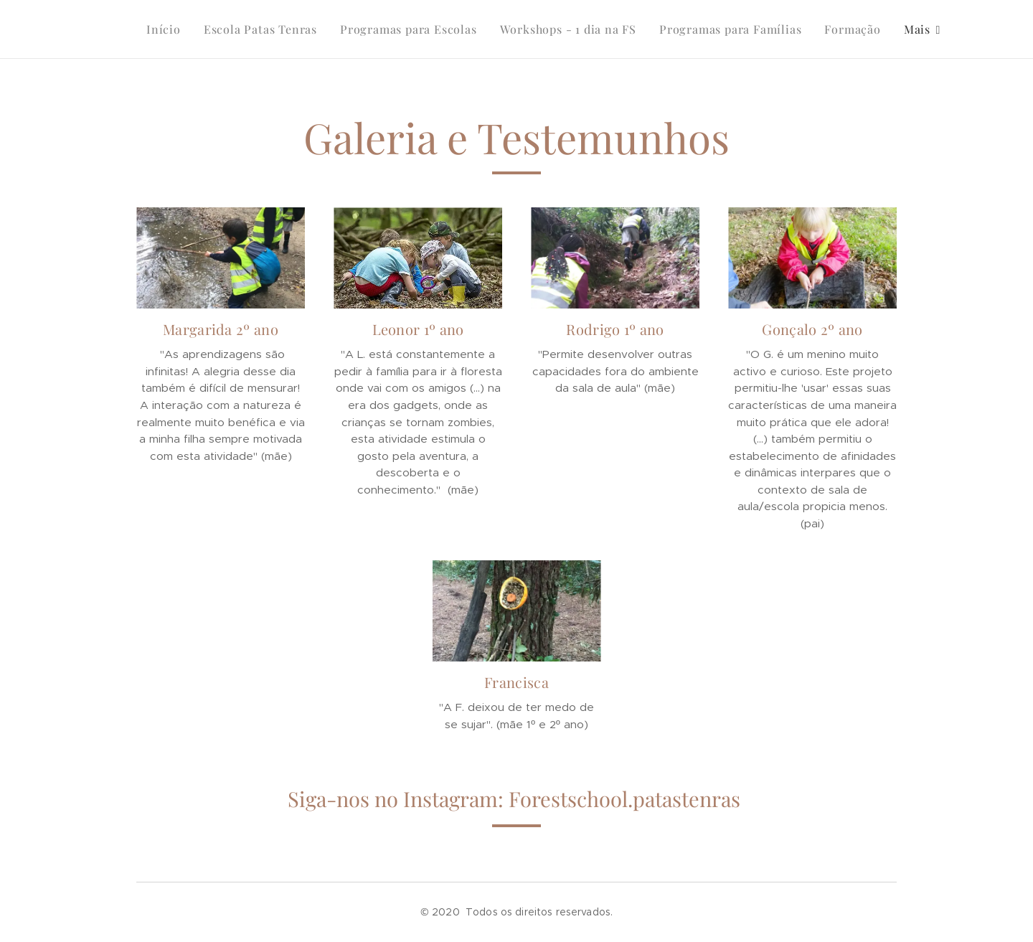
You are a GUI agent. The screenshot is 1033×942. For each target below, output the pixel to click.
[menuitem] (167, 29)
